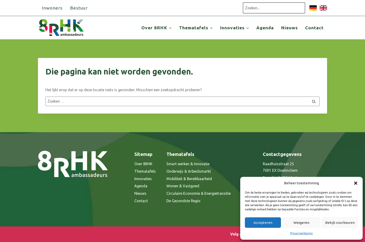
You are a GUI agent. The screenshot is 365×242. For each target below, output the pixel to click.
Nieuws (289, 27)
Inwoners (52, 7)
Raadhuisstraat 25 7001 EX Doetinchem (280, 167)
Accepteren (262, 223)
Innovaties (143, 179)
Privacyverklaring (301, 233)
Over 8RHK (143, 164)
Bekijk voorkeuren (340, 223)
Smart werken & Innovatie (188, 164)
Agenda (265, 27)
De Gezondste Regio (183, 201)
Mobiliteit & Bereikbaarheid (189, 179)
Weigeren (301, 223)
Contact (314, 27)
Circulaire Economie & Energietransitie (198, 193)
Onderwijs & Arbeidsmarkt (188, 171)
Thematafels (145, 171)
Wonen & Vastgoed (182, 186)
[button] (355, 183)
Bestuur (79, 7)
